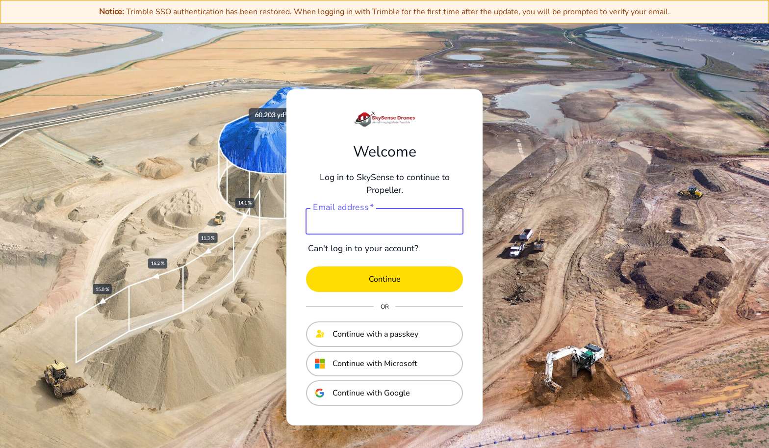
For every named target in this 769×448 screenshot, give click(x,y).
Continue (385, 279)
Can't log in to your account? (363, 248)
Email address (343, 207)
